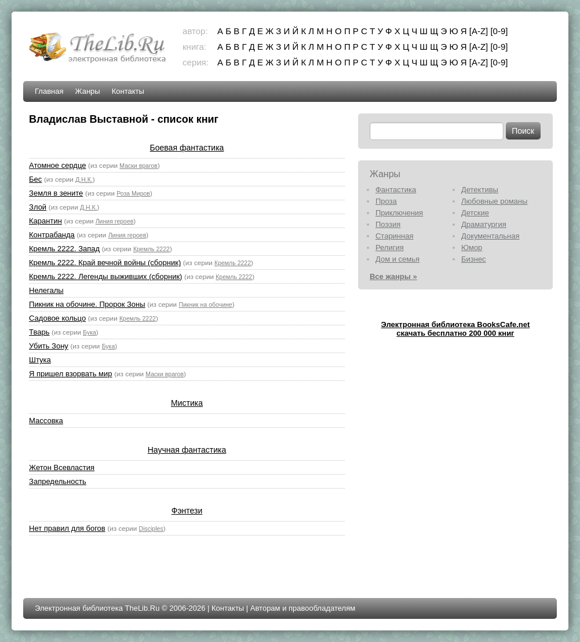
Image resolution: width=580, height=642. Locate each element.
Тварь (39, 332)
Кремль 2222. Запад (64, 248)
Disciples (151, 528)
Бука (89, 332)
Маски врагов (138, 165)
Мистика (187, 403)
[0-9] (499, 31)
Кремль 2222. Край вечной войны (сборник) (105, 262)
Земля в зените (56, 193)
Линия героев (115, 221)
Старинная (394, 236)
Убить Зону (48, 346)
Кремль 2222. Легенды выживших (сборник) (105, 276)
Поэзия (387, 224)
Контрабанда (52, 234)
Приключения (399, 212)
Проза (386, 201)
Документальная (490, 236)
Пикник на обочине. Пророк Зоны (87, 304)
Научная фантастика (187, 449)
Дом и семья (397, 259)
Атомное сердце (57, 165)
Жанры (87, 91)
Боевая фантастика (187, 147)
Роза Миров (133, 193)
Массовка (46, 420)
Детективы (479, 189)
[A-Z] (478, 31)
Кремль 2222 (151, 248)
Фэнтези (187, 510)
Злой (37, 207)
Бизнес (473, 259)
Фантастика (395, 189)
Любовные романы (494, 201)
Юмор (471, 247)
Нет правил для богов (67, 528)
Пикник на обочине (205, 304)
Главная (49, 91)
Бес (35, 179)
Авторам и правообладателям (302, 608)
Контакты (128, 91)
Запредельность (57, 481)
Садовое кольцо (57, 318)
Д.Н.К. (84, 179)
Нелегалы (46, 290)
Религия (389, 247)
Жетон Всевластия (61, 467)
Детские (475, 212)
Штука (40, 359)
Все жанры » (393, 276)
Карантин (45, 221)
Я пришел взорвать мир (70, 373)
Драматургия (483, 224)
